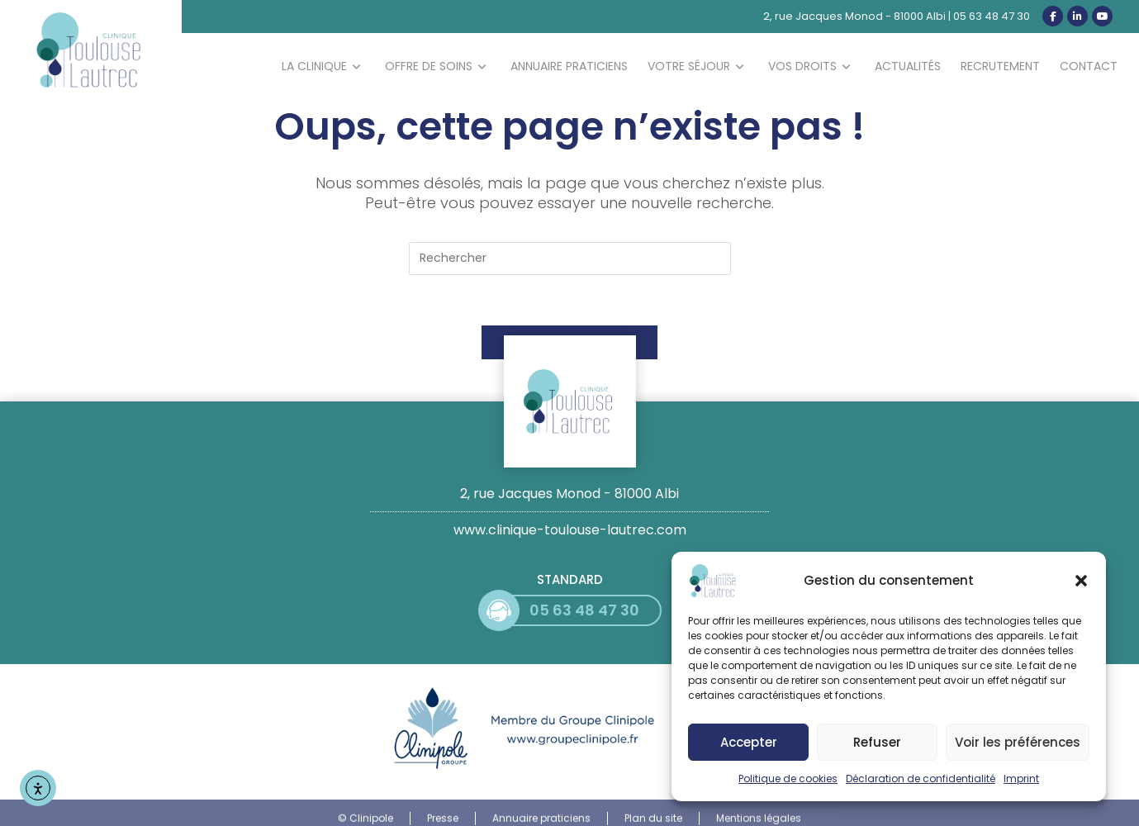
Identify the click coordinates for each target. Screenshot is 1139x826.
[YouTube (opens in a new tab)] (1102, 16)
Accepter (748, 743)
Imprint (1021, 781)
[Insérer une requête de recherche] (570, 258)
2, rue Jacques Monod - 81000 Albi (854, 16)
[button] (1081, 583)
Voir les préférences (1017, 743)
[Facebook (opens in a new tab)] (1052, 16)
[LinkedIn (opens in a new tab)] (1077, 16)
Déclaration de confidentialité (920, 781)
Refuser (877, 743)
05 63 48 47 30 (991, 16)
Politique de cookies (788, 781)
